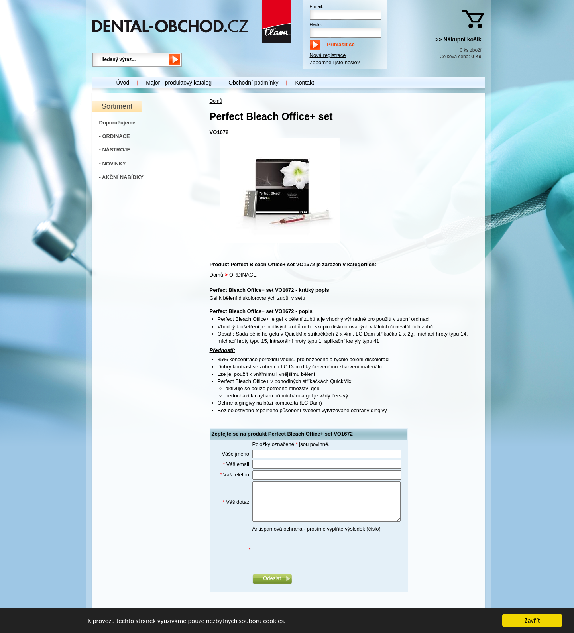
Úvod (123, 82)
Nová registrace (328, 55)
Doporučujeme (117, 123)
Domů (216, 101)
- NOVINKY (112, 164)
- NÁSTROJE (115, 150)
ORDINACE (243, 275)
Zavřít (532, 621)
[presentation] (312, 549)
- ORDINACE (114, 136)
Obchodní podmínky (253, 82)
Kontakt (304, 82)
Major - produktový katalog (179, 82)
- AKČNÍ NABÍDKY (121, 177)
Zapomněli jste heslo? (335, 62)
